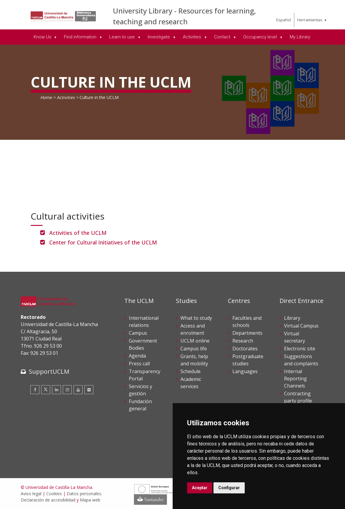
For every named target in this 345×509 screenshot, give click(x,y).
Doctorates (245, 348)
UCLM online (195, 340)
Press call (139, 363)
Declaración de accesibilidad (48, 500)
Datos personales (84, 493)
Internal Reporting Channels (295, 378)
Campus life (193, 348)
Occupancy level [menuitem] (260, 37)
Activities (66, 97)
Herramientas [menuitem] (309, 19)
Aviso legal (31, 493)
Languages (245, 371)
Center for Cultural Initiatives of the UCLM (103, 242)
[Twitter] (45, 389)
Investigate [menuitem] (159, 37)
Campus (138, 333)
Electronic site (299, 348)
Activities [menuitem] (192, 37)
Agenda (137, 355)
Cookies (54, 493)
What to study (196, 318)
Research (242, 340)
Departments (247, 333)
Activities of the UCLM (78, 232)
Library (292, 318)
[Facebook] (34, 389)
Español (283, 19)
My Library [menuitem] (300, 37)
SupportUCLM (49, 371)
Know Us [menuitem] (43, 37)
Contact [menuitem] (223, 37)
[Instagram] (67, 389)
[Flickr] (88, 389)
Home (46, 97)
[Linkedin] (56, 389)
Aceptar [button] (199, 487)
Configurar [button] (229, 487)
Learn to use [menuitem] (122, 37)
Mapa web (90, 500)
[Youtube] (78, 389)
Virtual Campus (301, 325)
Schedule (190, 371)
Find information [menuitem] (81, 37)
